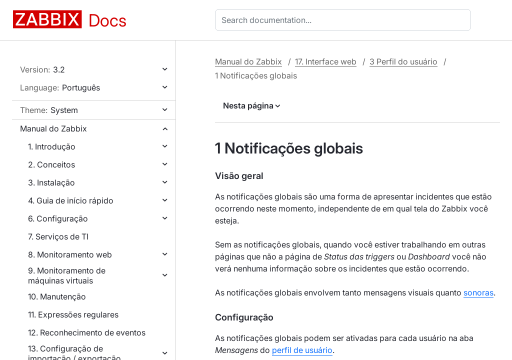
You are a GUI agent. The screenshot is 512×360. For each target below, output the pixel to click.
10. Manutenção (57, 297)
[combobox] (345, 20)
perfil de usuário (302, 350)
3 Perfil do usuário (404, 61)
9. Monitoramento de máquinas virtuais (67, 276)
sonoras (479, 293)
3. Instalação (51, 183)
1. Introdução (52, 147)
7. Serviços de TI (58, 237)
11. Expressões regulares (73, 315)
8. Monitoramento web (70, 255)
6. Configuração (58, 219)
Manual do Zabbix (53, 129)
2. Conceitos (51, 165)
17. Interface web (325, 61)
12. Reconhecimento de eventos (87, 333)
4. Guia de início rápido (71, 201)
